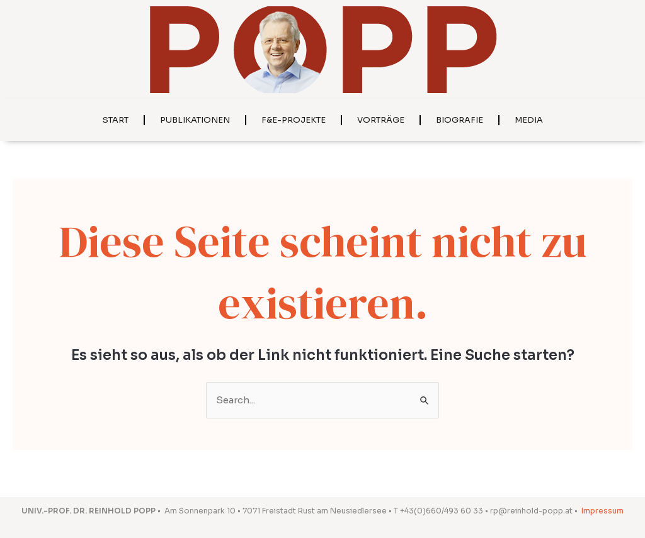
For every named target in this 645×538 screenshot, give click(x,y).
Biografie (459, 120)
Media (529, 120)
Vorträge (380, 120)
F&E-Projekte (293, 120)
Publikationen (195, 120)
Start (115, 120)
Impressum (602, 510)
